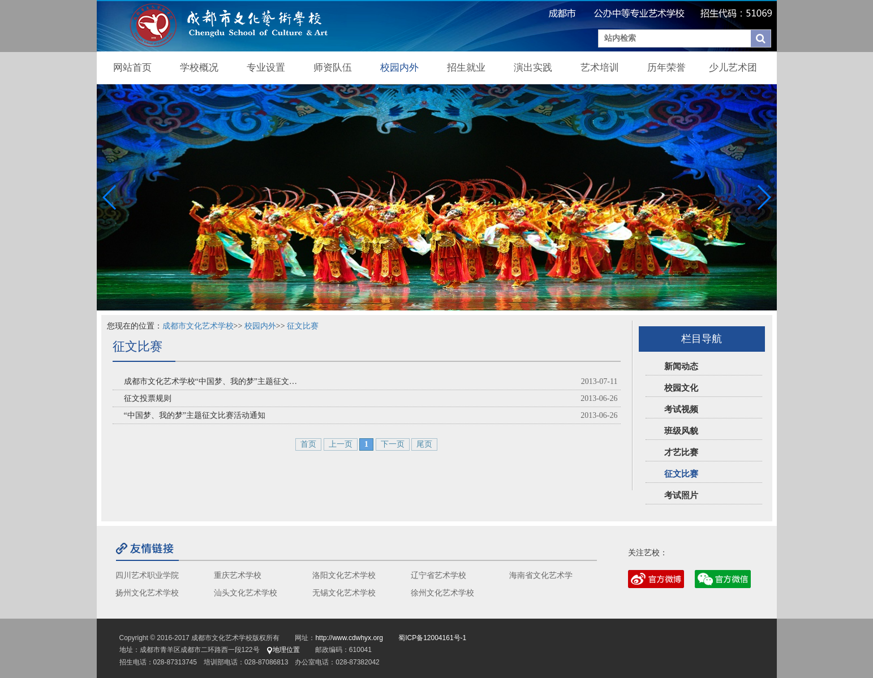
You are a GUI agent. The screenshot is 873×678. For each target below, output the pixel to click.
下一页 (393, 444)
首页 (308, 444)
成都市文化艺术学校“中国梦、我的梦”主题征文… (210, 381)
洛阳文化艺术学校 (344, 575)
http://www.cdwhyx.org (348, 638)
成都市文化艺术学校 (198, 326)
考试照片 (681, 495)
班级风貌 (681, 430)
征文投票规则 (147, 398)
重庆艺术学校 (237, 575)
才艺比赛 (681, 452)
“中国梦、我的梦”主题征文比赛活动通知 (194, 415)
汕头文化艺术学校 (245, 593)
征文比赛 (681, 473)
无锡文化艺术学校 (344, 593)
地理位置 (283, 650)
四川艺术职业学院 (147, 575)
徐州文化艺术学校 (442, 593)
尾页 (424, 444)
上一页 (340, 444)
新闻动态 (681, 366)
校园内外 (260, 326)
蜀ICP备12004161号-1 (432, 638)
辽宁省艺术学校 (438, 575)
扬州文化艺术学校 (147, 593)
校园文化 (681, 387)
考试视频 (681, 409)
